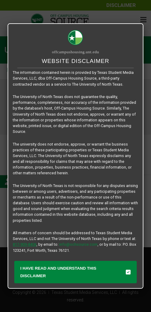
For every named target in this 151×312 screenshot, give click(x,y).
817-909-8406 (24, 244)
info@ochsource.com (78, 244)
